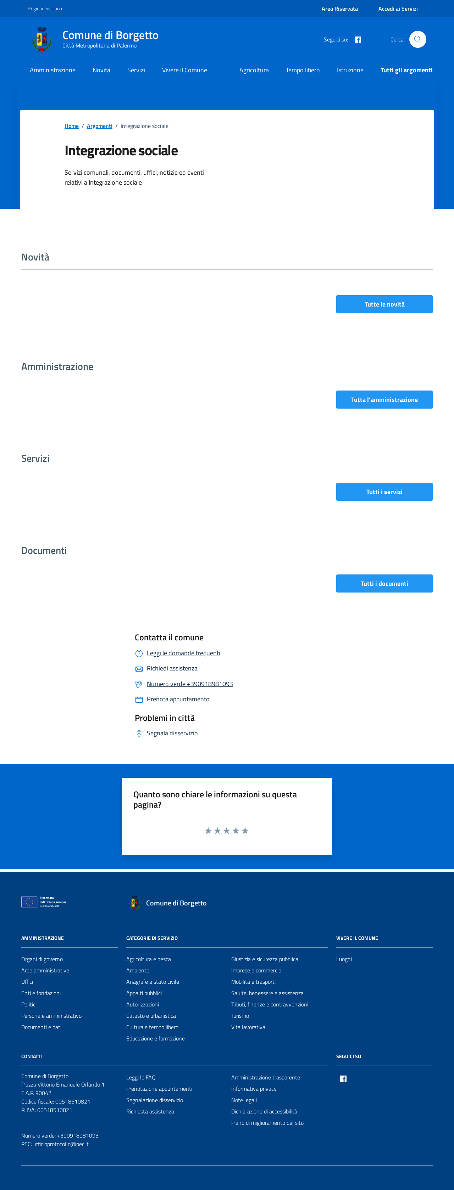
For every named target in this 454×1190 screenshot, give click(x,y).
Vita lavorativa (248, 1027)
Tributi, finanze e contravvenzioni (269, 1004)
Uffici (27, 981)
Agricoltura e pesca (148, 959)
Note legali (244, 1100)
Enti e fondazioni (41, 993)
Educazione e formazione (155, 1038)
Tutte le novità (385, 304)
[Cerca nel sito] (417, 39)
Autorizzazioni (142, 1004)
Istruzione (350, 70)
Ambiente (137, 970)
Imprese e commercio (256, 970)
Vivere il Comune (184, 70)
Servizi (136, 70)
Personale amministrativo (51, 1015)
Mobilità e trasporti (253, 981)
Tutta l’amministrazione (384, 399)
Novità (101, 70)
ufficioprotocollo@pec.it (61, 1144)
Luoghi (344, 959)
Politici (29, 1004)
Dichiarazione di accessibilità (264, 1111)
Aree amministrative (45, 970)
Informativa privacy (254, 1088)
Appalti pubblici (144, 993)
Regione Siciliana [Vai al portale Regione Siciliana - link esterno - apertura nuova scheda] (45, 8)
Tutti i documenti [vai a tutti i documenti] (384, 583)
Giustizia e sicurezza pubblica (264, 959)
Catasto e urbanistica (151, 1015)
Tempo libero (303, 70)
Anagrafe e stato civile (152, 981)
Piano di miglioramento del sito (267, 1122)
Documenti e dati (41, 1027)
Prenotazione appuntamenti (159, 1088)
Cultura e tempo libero (152, 1027)
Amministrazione (53, 70)
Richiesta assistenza (150, 1111)
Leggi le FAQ (141, 1077)
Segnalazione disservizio (154, 1100)
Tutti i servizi (384, 491)
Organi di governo (42, 959)
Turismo (240, 1015)
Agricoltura (254, 70)
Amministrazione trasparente (265, 1077)
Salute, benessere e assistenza (267, 993)
